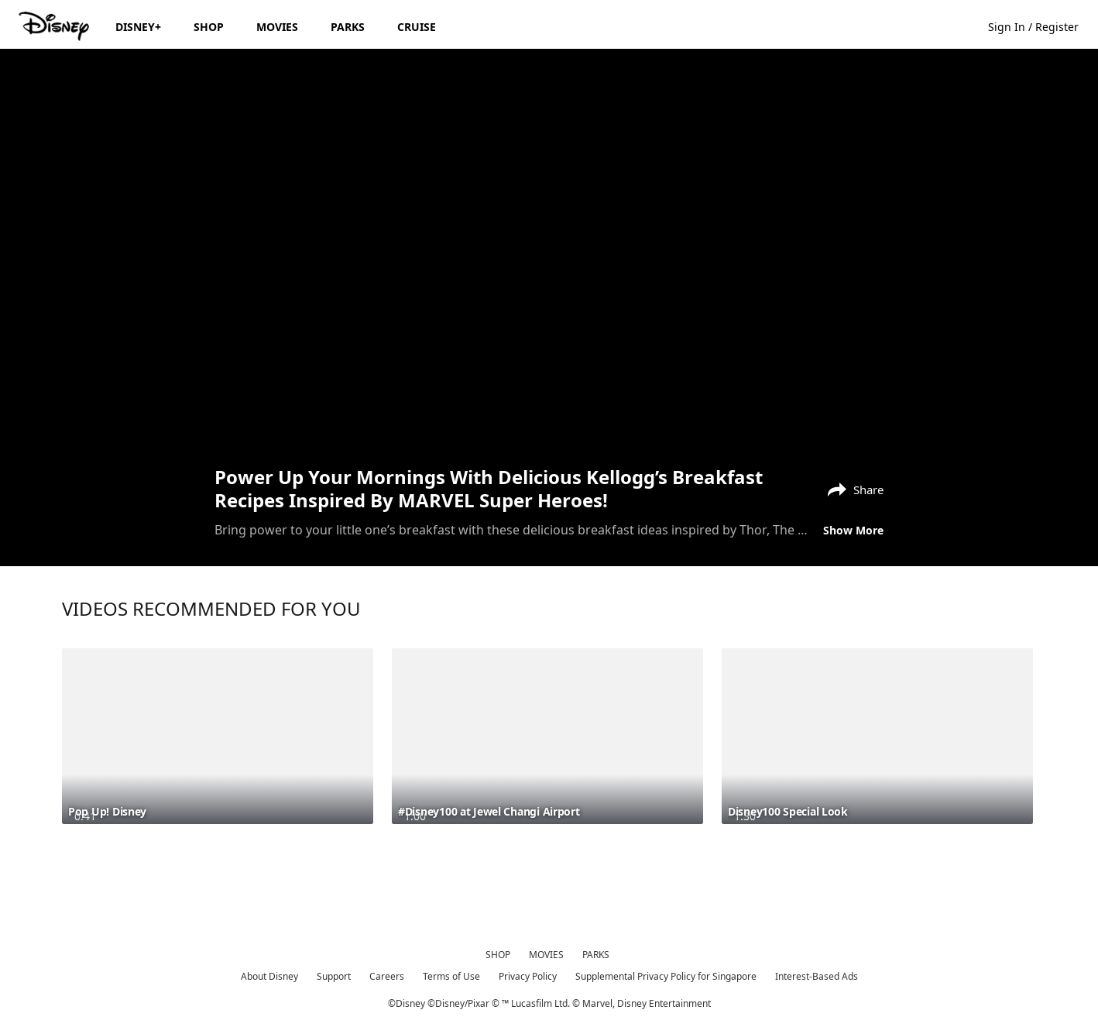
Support (334, 976)
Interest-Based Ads (816, 976)
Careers (386, 976)
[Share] (852, 487)
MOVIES (546, 954)
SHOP (498, 954)
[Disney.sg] (55, 26)
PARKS (595, 954)
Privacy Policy (528, 976)
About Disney (269, 976)
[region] (549, 255)
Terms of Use (451, 976)
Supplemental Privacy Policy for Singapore (666, 976)
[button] (1041, 26)
